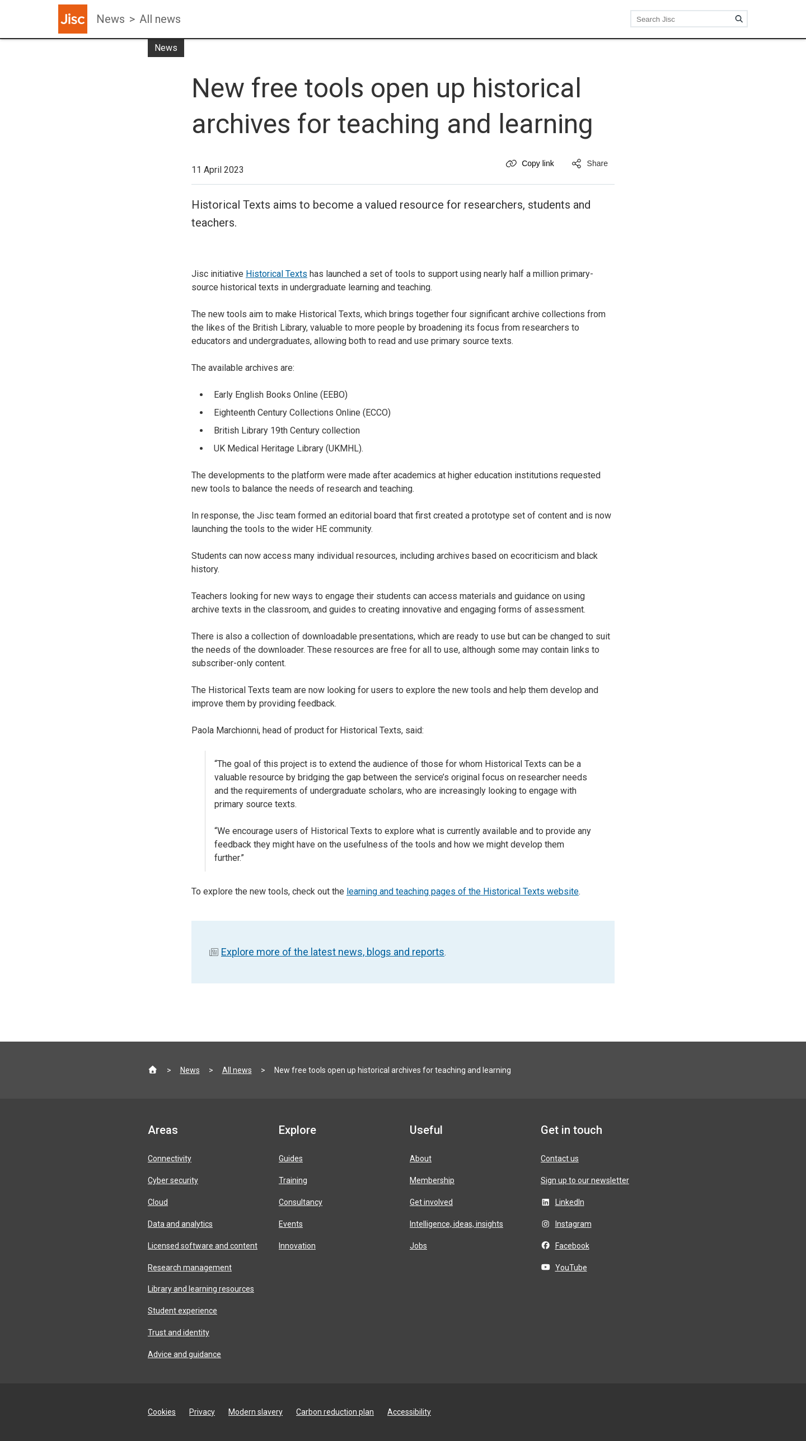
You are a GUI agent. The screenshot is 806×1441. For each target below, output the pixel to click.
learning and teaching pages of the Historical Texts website (462, 891)
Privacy (202, 1411)
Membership (432, 1180)
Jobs (418, 1245)
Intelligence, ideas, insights (456, 1223)
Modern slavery (255, 1411)
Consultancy (300, 1202)
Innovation (297, 1245)
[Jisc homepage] (72, 19)
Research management (190, 1267)
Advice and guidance (184, 1354)
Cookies (162, 1411)
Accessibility (409, 1411)
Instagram (573, 1223)
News (110, 19)
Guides (291, 1158)
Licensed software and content (202, 1245)
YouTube (571, 1267)
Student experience (182, 1310)
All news (160, 19)
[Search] (739, 19)
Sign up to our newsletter (585, 1180)
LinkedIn (569, 1202)
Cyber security (173, 1180)
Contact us (560, 1158)
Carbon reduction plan (335, 1411)
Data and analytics (180, 1223)
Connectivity (169, 1158)
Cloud (158, 1202)
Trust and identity (178, 1332)
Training (293, 1180)
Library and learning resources (201, 1288)
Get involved (431, 1202)
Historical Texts (276, 274)
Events (291, 1223)
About (421, 1158)
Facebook (572, 1245)
